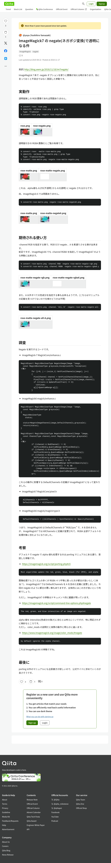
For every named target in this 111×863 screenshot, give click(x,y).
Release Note (32, 799)
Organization (95, 9)
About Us (6, 842)
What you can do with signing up (39, 716)
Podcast (54, 821)
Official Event (61, 9)
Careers (5, 846)
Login (91, 3)
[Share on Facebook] (5, 51)
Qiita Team (80, 799)
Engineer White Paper (36, 825)
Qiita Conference (44, 9)
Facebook (55, 812)
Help (4, 825)
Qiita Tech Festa (33, 816)
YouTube (55, 816)
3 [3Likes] (5, 25)
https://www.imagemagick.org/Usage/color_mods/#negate (52, 632)
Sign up (32, 722)
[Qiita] (9, 4)
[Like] (5, 21)
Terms (4, 804)
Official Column (79, 9)
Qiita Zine (80, 804)
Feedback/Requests (10, 821)
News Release (7, 854)
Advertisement (8, 829)
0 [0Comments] (40, 681)
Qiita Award (31, 821)
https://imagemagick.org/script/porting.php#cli (46, 563)
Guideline (6, 812)
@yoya (35, 35)
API (28, 829)
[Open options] (5, 66)
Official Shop (81, 808)
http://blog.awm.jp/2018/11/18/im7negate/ (46, 69)
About (4, 799)
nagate (35, 51)
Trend (8, 9)
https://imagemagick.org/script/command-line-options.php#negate (56, 603)
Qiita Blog (6, 850)
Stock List (18, 9)
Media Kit (6, 816)
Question (29, 9)
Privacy (5, 808)
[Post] (5, 43)
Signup (102, 3)
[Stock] (5, 32)
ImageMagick (25, 51)
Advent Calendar (34, 812)
